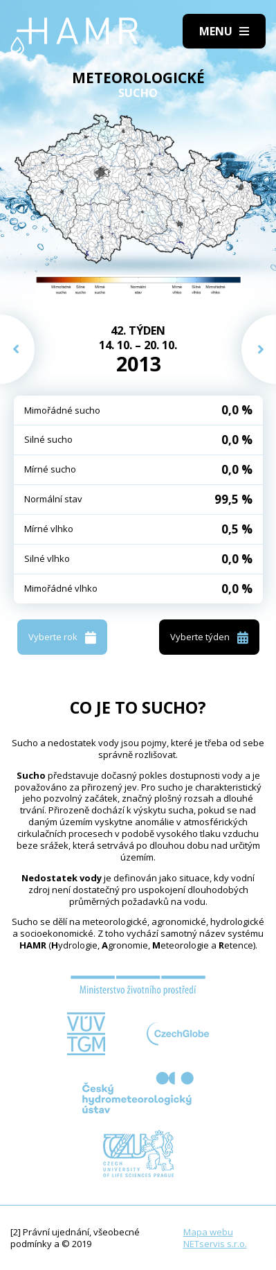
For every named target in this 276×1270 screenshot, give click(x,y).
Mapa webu (208, 1232)
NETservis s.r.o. (215, 1243)
